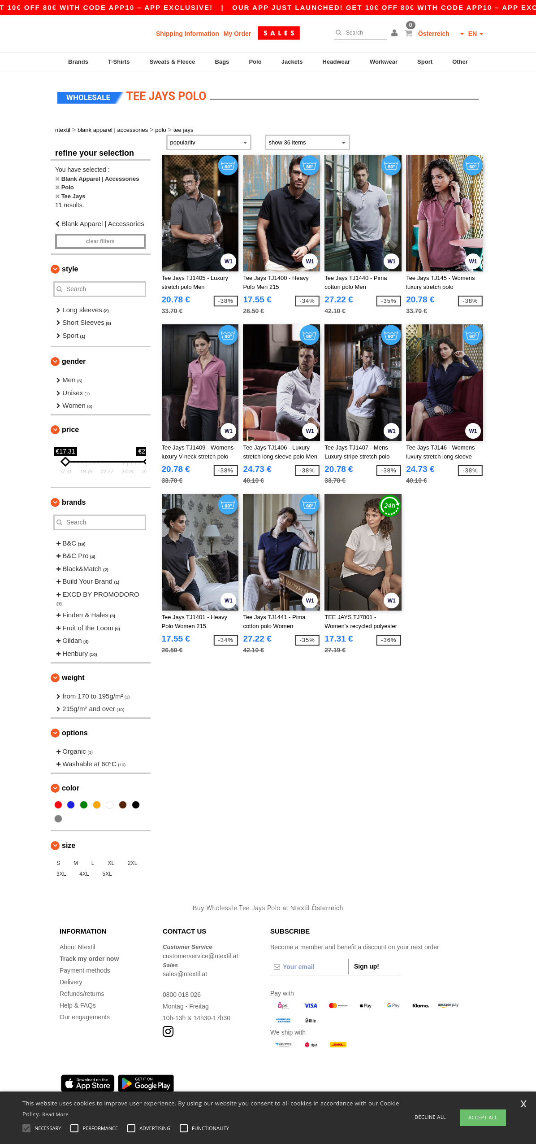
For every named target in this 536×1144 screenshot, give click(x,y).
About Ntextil (77, 946)
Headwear (336, 61)
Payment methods (85, 969)
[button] (395, 33)
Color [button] (70, 787)
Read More (55, 1114)
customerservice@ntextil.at (200, 955)
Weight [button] (73, 677)
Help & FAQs (78, 1004)
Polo (255, 61)
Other (460, 61)
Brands (78, 61)
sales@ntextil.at (185, 973)
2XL (132, 862)
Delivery (71, 981)
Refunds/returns (82, 992)
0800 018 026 (182, 993)
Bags (222, 61)
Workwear (384, 61)
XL (111, 862)
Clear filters (100, 240)
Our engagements (85, 1016)
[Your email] (309, 966)
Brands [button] (74, 501)
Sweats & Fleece (172, 61)
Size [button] (68, 844)
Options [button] (75, 732)
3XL (61, 873)
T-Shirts (119, 61)
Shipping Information (187, 33)
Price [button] (70, 428)
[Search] (358, 32)
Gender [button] (74, 360)
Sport (424, 61)
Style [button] (70, 268)
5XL (107, 873)
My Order (237, 33)
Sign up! (366, 965)
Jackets (292, 61)
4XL (84, 873)
